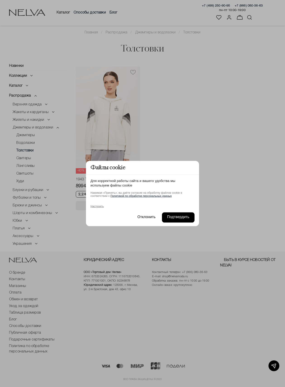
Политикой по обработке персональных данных (141, 195)
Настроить (97, 206)
